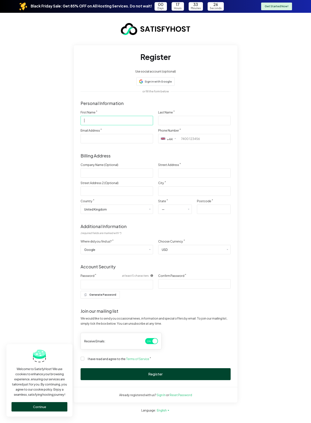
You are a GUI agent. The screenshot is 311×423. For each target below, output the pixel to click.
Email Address (90, 130)
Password (87, 276)
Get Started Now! (276, 6)
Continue (39, 407)
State (162, 201)
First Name (88, 112)
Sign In (161, 395)
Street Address (168, 165)
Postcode (204, 201)
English (163, 410)
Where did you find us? (96, 241)
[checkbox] (82, 358)
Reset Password (181, 395)
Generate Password (100, 295)
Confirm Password (171, 276)
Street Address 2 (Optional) (100, 183)
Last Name (165, 112)
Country (87, 201)
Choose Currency (170, 241)
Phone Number (168, 130)
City (161, 183)
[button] (155, 81)
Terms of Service (137, 359)
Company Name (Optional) (99, 165)
